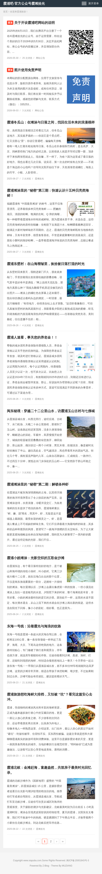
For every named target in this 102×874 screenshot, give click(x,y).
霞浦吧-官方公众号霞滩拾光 (24, 3)
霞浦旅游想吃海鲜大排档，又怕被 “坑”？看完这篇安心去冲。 (49, 697)
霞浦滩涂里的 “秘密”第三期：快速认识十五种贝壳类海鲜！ (48, 193)
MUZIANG (67, 865)
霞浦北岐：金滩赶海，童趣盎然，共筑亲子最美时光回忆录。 (49, 770)
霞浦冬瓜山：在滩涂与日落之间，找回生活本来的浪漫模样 (51, 122)
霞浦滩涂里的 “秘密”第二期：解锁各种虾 (38, 484)
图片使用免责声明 (27, 70)
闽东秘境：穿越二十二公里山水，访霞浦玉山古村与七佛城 (51, 411)
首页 (5, 11)
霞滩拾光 (39, 178)
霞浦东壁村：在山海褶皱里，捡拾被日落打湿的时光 (46, 264)
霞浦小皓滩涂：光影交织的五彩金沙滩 (35, 558)
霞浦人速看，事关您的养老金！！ (32, 337)
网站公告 (40, 58)
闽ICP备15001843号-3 (77, 860)
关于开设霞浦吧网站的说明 (34, 23)
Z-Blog (45, 865)
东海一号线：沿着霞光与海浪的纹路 (34, 626)
